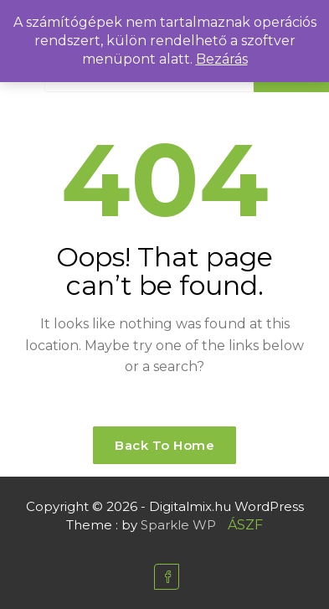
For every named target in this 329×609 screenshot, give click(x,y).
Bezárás (222, 59)
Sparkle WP (178, 525)
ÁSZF (245, 525)
